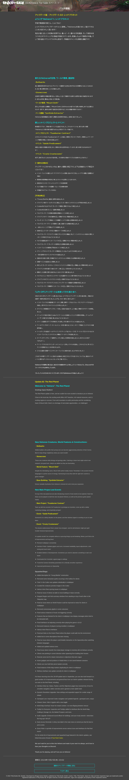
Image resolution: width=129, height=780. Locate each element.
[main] (64, 8)
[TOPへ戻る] (64, 771)
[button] (126, 2)
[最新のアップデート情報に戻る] (64, 765)
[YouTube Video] (64, 59)
